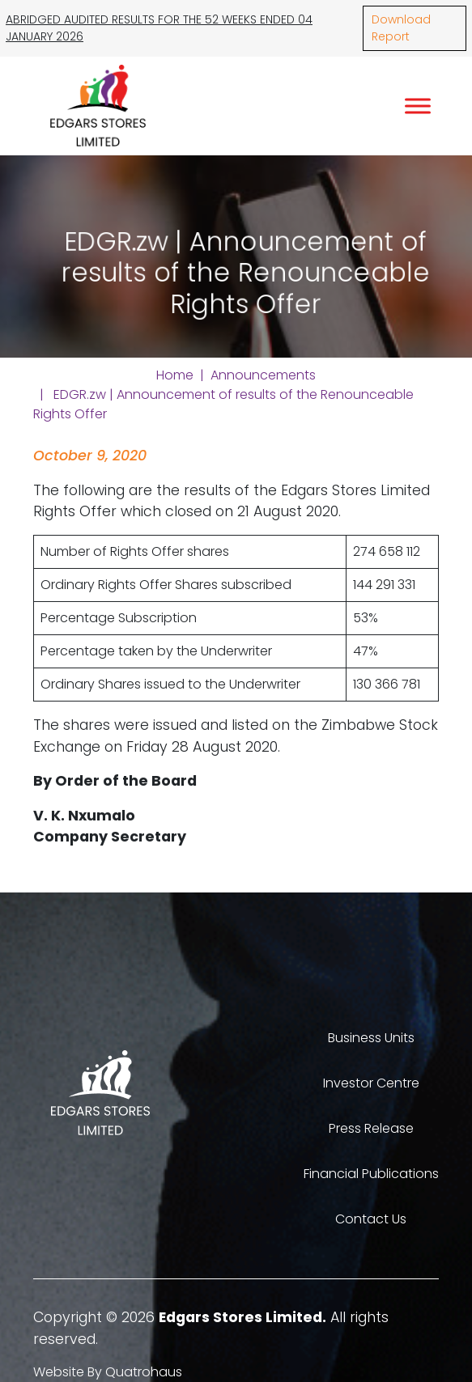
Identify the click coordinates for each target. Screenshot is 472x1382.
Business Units (371, 1037)
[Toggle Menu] (418, 105)
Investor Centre (371, 1083)
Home (174, 375)
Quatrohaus (143, 1372)
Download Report (401, 28)
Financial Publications (371, 1173)
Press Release (371, 1128)
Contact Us (370, 1219)
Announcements (263, 375)
